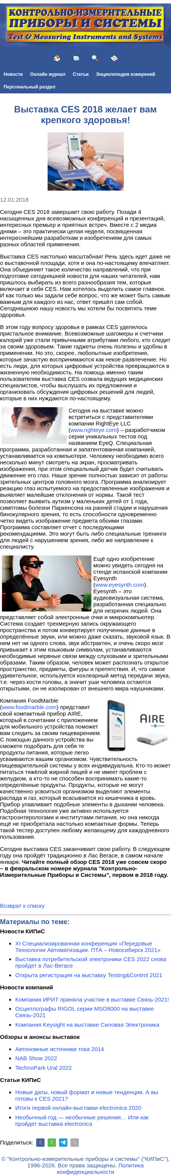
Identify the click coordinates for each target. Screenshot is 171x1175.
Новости (13, 74)
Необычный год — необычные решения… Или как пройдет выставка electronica (82, 1120)
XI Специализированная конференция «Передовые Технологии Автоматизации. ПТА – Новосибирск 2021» (88, 946)
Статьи (81, 74)
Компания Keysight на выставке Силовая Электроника (87, 1024)
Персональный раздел (30, 87)
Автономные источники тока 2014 (59, 1049)
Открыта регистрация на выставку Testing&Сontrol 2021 (88, 975)
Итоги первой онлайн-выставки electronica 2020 (78, 1107)
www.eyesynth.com (119, 584)
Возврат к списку (22, 905)
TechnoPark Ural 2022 (43, 1067)
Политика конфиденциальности (100, 1168)
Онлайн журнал (48, 74)
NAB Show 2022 (36, 1058)
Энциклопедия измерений (125, 74)
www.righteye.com (93, 430)
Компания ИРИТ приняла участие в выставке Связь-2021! (92, 999)
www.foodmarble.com (29, 707)
